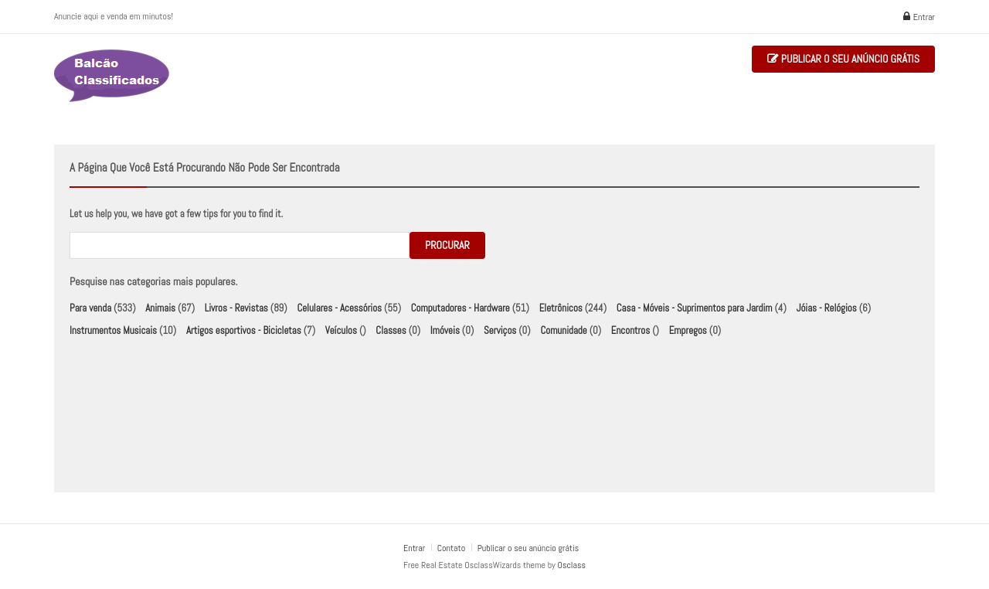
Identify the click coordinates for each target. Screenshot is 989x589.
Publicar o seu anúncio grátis (843, 59)
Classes (391, 330)
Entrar (919, 17)
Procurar (447, 245)
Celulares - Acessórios (339, 308)
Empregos (688, 330)
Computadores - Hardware (460, 308)
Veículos (341, 330)
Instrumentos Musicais (113, 330)
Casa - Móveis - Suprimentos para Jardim (695, 308)
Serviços (500, 330)
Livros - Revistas (236, 308)
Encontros (630, 330)
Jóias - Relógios (827, 308)
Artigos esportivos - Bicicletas (243, 330)
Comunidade (563, 330)
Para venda (90, 308)
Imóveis (445, 330)
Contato (452, 548)
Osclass (572, 565)
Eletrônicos (561, 308)
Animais (160, 308)
